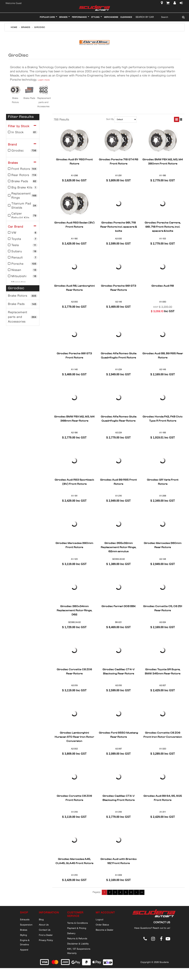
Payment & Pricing (76, 928)
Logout (99, 919)
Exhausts (25, 919)
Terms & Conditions (77, 923)
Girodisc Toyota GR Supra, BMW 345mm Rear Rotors (162, 671)
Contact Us (44, 929)
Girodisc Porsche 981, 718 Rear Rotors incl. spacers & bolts (118, 227)
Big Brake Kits (22, 187)
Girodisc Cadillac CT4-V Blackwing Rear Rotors (118, 671)
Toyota (22, 239)
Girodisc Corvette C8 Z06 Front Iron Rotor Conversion (162, 735)
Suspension (26, 924)
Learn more (44, 80)
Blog (41, 919)
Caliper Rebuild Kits (22, 215)
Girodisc (22, 150)
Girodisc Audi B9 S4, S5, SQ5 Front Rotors (162, 798)
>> (142, 892)
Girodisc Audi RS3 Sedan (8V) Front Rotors (74, 225)
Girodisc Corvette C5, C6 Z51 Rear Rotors (162, 608)
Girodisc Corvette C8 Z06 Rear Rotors (74, 671)
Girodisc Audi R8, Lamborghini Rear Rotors (74, 288)
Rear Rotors (22, 175)
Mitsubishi (22, 276)
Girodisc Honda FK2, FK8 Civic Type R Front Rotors (163, 419)
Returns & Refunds (77, 938)
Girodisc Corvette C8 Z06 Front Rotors (74, 798)
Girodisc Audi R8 (162, 286)
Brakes (23, 929)
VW (22, 232)
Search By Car (145, 17)
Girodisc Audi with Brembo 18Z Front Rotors (118, 861)
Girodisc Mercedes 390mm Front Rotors (74, 545)
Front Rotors (22, 169)
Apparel (24, 949)
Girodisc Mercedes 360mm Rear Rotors (162, 545)
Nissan (22, 270)
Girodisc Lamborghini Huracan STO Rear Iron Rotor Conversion (74, 737)
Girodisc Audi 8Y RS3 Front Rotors (74, 162)
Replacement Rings (22, 195)
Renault (22, 257)
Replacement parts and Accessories (22, 316)
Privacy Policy (46, 940)
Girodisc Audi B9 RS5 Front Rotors (118, 482)
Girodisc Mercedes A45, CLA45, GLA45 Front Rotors (74, 861)
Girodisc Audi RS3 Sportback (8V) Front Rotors (74, 482)
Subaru (22, 251)
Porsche (22, 263)
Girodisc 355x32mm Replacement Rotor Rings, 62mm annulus (118, 547)
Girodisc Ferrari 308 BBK (118, 606)
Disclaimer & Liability (78, 943)
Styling (23, 935)
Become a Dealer (104, 929)
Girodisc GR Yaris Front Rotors (162, 482)
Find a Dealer (46, 935)
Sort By (110, 119)
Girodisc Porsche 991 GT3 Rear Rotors (118, 288)
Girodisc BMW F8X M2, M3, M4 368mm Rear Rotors (74, 419)
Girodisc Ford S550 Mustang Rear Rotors (118, 735)
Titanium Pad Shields (22, 205)
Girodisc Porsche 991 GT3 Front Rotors (74, 356)
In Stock (22, 132)
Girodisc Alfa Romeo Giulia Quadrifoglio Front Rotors (118, 356)
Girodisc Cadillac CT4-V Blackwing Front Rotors (118, 798)
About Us (44, 924)
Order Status (102, 924)
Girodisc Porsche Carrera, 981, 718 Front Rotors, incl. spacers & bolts (163, 227)
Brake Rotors (22, 295)
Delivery (71, 933)
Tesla (22, 245)
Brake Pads (22, 181)
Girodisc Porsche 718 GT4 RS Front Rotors (118, 162)
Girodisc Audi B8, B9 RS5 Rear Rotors (162, 356)
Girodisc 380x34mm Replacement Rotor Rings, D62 (74, 610)
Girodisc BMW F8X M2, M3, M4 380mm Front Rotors (162, 162)
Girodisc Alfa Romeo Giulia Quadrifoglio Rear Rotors (118, 419)
